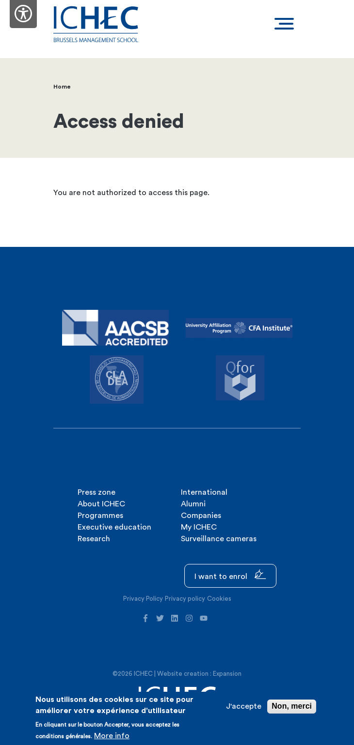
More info (111, 736)
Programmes (100, 515)
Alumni (193, 504)
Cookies (219, 598)
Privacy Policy (143, 598)
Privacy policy (185, 598)
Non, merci (292, 706)
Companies (201, 515)
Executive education (114, 527)
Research (94, 539)
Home (62, 87)
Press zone (96, 492)
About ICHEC (101, 504)
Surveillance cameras (219, 539)
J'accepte (243, 706)
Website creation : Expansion (199, 673)
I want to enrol (230, 574)
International (204, 492)
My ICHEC (199, 527)
